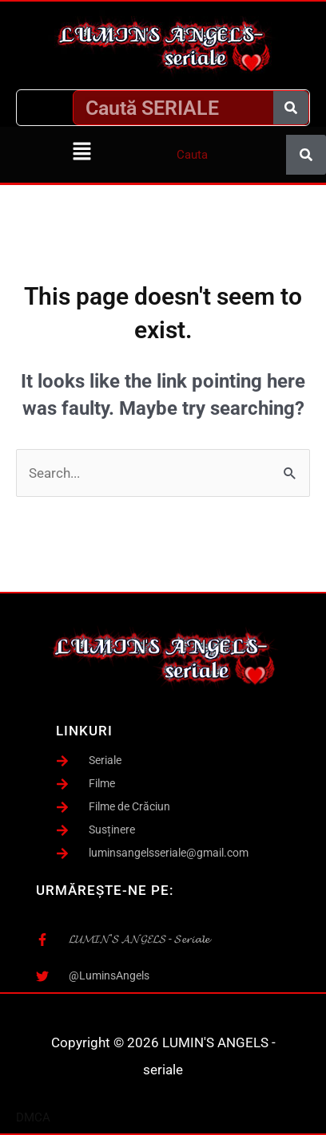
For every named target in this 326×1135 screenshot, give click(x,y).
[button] (81, 152)
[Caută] (290, 107)
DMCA (33, 1117)
